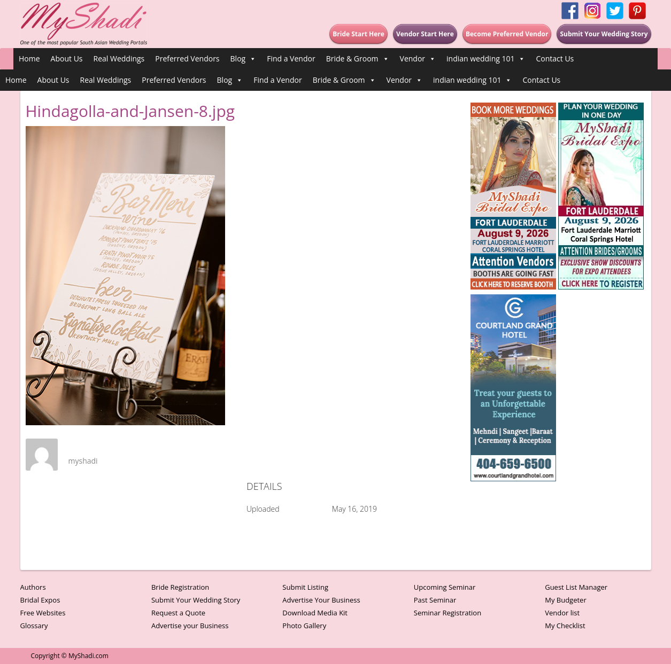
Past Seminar (435, 600)
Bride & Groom (357, 58)
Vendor (418, 58)
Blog (243, 58)
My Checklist (565, 625)
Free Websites (43, 613)
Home (29, 58)
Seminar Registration (447, 613)
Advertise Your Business (321, 600)
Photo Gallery (304, 625)
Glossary (34, 625)
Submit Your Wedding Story (195, 600)
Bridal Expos (40, 600)
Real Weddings (119, 58)
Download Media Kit (315, 613)
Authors (33, 587)
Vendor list (562, 613)
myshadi (83, 461)
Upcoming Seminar (444, 587)
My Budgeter (566, 600)
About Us (67, 58)
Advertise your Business (190, 625)
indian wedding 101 (485, 58)
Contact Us (555, 58)
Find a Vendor (291, 58)
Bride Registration (180, 587)
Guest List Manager (576, 587)
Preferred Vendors (187, 58)
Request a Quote (178, 613)
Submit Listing (305, 587)
